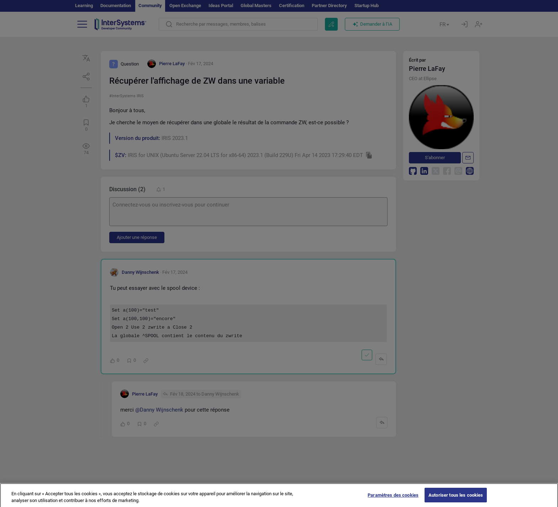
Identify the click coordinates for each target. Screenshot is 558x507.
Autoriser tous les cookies (455, 499)
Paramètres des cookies (393, 499)
